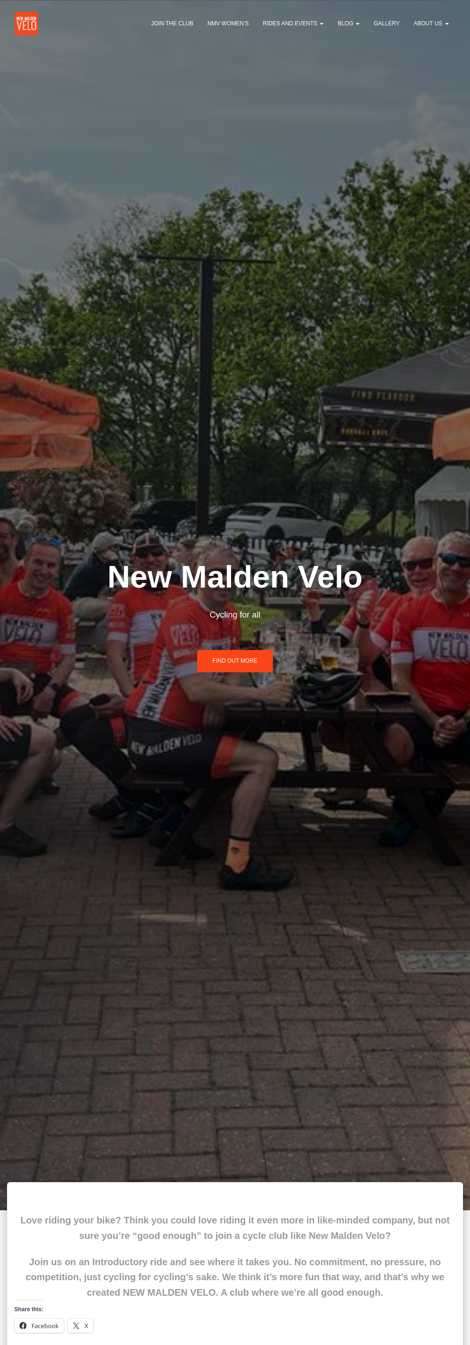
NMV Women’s (228, 23)
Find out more (235, 660)
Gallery (387, 23)
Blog (349, 23)
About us (431, 23)
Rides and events (293, 23)
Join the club (172, 23)
